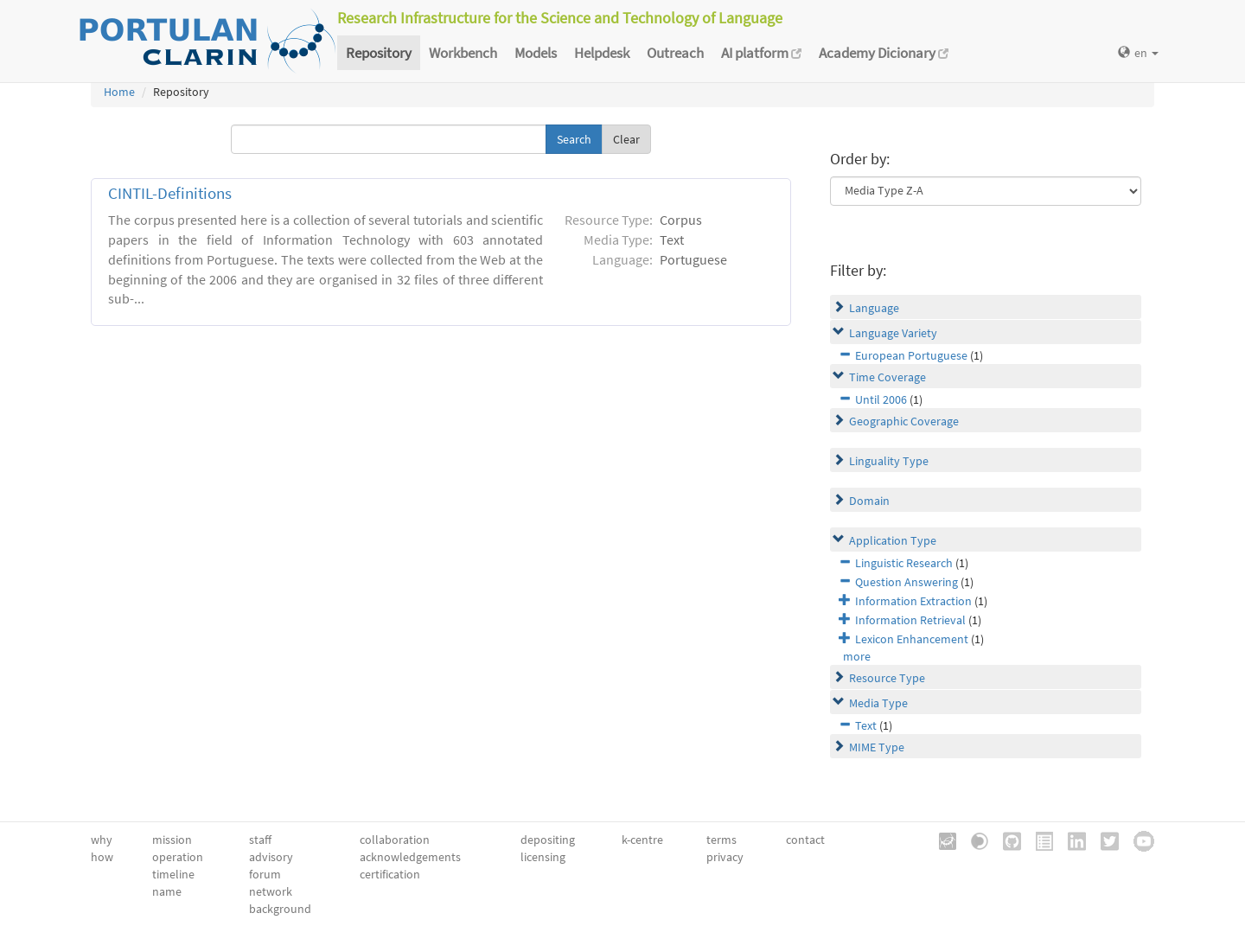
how (102, 857)
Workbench (463, 52)
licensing (542, 857)
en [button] (1138, 53)
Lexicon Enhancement (911, 639)
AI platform (761, 52)
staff (260, 839)
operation (177, 857)
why (101, 839)
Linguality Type (889, 461)
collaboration (395, 839)
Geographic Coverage (904, 421)
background (280, 908)
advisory (271, 857)
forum (265, 874)
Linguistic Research (904, 563)
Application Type (892, 540)
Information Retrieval (910, 620)
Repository (379, 52)
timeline (173, 874)
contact (805, 839)
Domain (869, 500)
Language (874, 308)
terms (721, 839)
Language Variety (893, 333)
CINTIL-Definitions (170, 193)
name (167, 891)
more (857, 656)
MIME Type (876, 747)
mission (172, 839)
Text (866, 725)
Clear (626, 139)
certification (390, 874)
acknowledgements (410, 857)
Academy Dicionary (883, 52)
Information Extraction (913, 601)
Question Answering (906, 582)
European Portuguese (911, 355)
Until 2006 (881, 399)
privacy (725, 857)
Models (535, 52)
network (270, 891)
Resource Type (887, 678)
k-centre (642, 839)
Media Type (878, 703)
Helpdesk (601, 52)
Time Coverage (887, 377)
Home (119, 91)
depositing (547, 839)
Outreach (675, 52)
